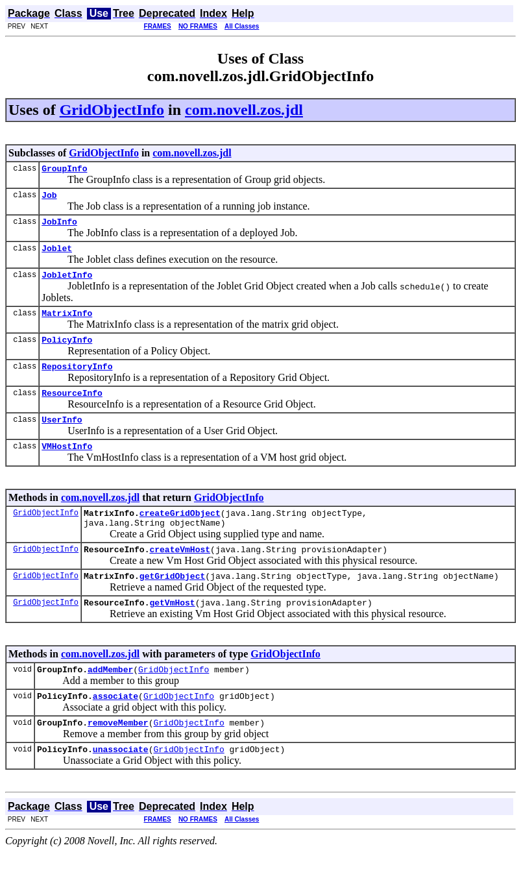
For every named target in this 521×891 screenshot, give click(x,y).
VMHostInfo (67, 467)
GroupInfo (64, 170)
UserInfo (62, 439)
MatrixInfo (67, 324)
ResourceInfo (72, 410)
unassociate (121, 788)
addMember (110, 702)
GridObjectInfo (112, 109)
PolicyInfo (67, 353)
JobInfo (59, 227)
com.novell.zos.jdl (244, 109)
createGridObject (180, 536)
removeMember (118, 759)
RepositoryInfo (77, 381)
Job (49, 198)
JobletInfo (67, 284)
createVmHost (179, 576)
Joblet (57, 256)
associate (115, 731)
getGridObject (172, 605)
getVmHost (172, 633)
